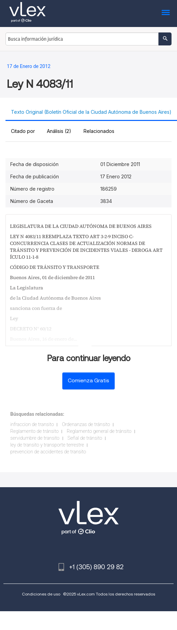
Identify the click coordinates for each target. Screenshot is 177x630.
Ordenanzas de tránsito (86, 424)
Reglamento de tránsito (34, 431)
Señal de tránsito (84, 438)
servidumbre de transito (35, 438)
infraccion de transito (32, 424)
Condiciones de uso (41, 594)
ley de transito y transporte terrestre (47, 445)
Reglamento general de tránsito (99, 431)
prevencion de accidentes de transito (48, 451)
